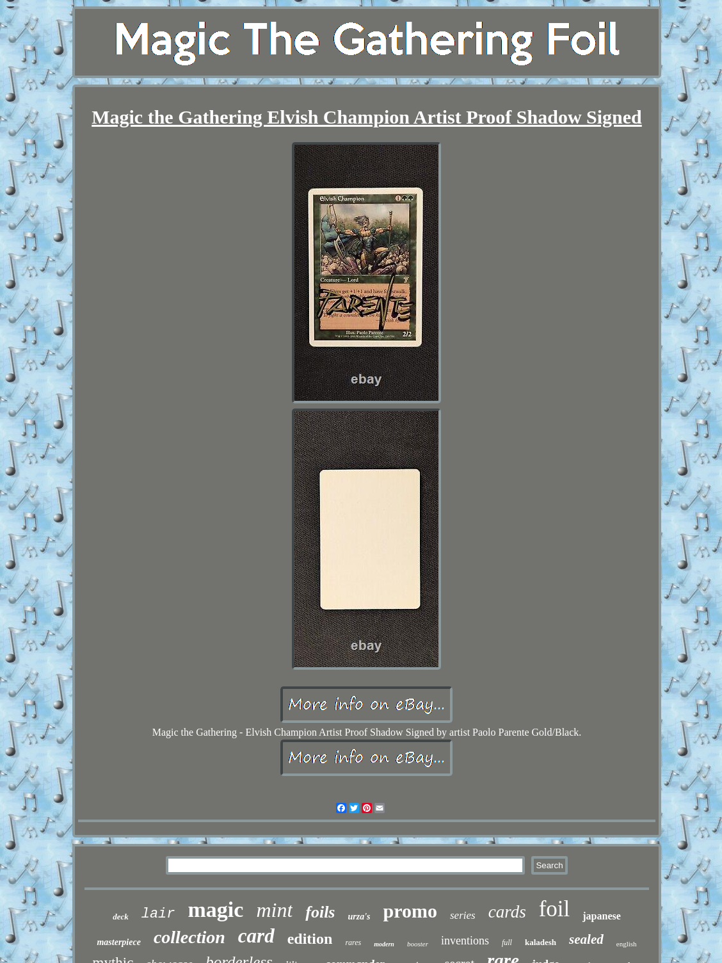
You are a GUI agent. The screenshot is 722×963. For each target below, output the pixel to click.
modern (384, 944)
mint (274, 909)
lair (158, 914)
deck (121, 916)
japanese (601, 915)
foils (320, 912)
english (626, 944)
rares (353, 942)
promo (410, 910)
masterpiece (118, 942)
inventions (465, 940)
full (507, 942)
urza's (359, 916)
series (463, 915)
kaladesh (540, 942)
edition (310, 938)
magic (216, 909)
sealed (586, 939)
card (256, 936)
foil (554, 908)
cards (507, 911)
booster (417, 944)
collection (189, 937)
